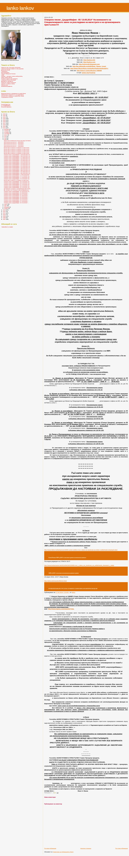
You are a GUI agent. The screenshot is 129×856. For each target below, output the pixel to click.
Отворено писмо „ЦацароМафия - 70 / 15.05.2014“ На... (17, 178)
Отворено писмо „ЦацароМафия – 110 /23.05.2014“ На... (17, 167)
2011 (4, 213)
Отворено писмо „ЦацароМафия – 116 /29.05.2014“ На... (17, 159)
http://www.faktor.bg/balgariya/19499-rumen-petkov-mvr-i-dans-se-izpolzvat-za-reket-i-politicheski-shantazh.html (80, 550)
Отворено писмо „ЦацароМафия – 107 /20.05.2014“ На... (17, 171)
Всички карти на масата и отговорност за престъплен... (17, 147)
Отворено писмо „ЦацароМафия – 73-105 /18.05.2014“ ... (17, 174)
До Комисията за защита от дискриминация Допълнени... (17, 188)
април (6, 204)
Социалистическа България (8, 80)
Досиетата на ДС (5, 70)
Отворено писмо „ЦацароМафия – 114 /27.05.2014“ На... (17, 161)
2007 (4, 219)
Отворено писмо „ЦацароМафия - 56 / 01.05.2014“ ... (16, 202)
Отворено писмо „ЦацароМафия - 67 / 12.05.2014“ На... (17, 184)
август (6, 135)
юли (5, 136)
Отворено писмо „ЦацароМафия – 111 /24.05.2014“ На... (17, 166)
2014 (4, 127)
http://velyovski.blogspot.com (89, 64)
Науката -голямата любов (8, 83)
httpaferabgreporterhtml (55, 581)
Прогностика (4, 85)
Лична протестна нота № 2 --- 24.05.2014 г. (14, 145)
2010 (4, 214)
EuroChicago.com (5, 104)
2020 (4, 118)
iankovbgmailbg (88, 72)
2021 (4, 117)
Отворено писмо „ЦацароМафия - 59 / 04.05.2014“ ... (16, 198)
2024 (4, 114)
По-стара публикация (121, 848)
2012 (4, 211)
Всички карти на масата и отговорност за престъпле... (16, 180)
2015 (4, 126)
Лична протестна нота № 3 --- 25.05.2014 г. (14, 143)
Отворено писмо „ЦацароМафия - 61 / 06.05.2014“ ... (16, 195)
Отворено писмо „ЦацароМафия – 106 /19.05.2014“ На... (17, 173)
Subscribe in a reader (7, 227)
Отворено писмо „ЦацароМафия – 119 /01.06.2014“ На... (17, 154)
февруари (6, 207)
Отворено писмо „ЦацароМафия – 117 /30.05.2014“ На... (17, 157)
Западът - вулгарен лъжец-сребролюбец (12, 76)
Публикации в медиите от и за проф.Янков (12, 94)
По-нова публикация (50, 848)
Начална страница (85, 848)
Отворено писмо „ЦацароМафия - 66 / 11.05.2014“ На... (17, 185)
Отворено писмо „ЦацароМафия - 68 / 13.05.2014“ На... (17, 183)
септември (7, 133)
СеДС (2, 75)
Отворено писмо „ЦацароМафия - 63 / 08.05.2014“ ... (16, 193)
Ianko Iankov (20, 8)
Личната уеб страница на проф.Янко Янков (12, 96)
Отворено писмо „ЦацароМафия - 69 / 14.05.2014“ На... (17, 181)
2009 (4, 216)
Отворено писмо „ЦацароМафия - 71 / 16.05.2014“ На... (17, 177)
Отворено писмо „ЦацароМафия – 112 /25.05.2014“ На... (17, 164)
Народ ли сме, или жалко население (10, 67)
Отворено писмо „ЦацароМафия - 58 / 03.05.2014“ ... (16, 200)
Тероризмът (4, 71)
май (5, 139)
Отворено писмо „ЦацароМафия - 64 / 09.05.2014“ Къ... (17, 191)
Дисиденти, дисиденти (7, 81)
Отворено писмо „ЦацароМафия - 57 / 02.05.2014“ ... (16, 201)
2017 (4, 123)
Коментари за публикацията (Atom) (63, 852)
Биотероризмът (5, 72)
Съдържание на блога (7, 97)
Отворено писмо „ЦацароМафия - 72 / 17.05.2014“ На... (17, 176)
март (5, 205)
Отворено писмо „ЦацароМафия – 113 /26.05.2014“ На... (17, 163)
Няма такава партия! (6, 77)
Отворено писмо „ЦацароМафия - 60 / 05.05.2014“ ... (16, 197)
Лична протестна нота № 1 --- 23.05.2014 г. (14, 146)
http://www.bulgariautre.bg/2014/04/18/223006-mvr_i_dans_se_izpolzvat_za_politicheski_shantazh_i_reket (79, 565)
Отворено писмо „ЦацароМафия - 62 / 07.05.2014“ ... (16, 194)
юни (5, 137)
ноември (6, 130)
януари (6, 208)
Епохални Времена (6, 107)
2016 (4, 124)
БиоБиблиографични (6, 86)
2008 (4, 217)
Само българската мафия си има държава (12, 68)
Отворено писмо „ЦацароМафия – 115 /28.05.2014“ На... (17, 160)
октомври (6, 132)
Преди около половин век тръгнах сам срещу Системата (17, 140)
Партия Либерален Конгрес (8, 73)
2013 (4, 210)
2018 (4, 121)
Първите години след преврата (9, 78)
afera (73, 592)
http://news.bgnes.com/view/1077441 (61, 609)
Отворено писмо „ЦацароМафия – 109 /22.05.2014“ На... (17, 169)
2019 (4, 120)
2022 (4, 115)
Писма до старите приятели (8, 82)
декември (6, 129)
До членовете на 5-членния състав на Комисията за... (16, 190)
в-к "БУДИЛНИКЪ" (6, 105)
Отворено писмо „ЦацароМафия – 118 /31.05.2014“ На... (17, 156)
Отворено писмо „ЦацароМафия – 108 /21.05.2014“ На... (17, 170)
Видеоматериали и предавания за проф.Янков (13, 93)
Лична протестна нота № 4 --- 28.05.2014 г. (14, 142)
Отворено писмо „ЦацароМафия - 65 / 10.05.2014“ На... (17, 187)
